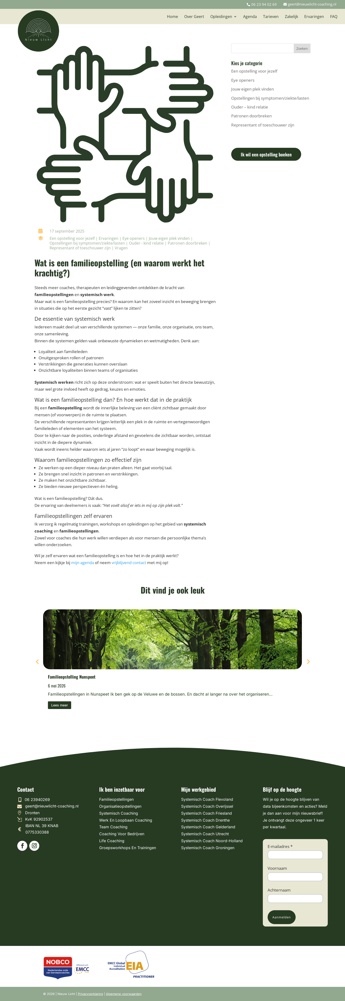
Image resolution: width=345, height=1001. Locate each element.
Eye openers (133, 238)
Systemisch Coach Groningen (207, 847)
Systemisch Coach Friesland (206, 813)
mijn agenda (82, 562)
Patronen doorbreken (187, 243)
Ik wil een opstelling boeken (266, 154)
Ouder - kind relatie (146, 243)
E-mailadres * (280, 846)
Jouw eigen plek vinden (169, 238)
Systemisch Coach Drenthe (205, 820)
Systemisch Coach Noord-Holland (212, 840)
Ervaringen (108, 238)
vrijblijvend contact (129, 562)
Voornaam (277, 868)
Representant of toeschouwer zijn (80, 248)
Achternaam (279, 890)
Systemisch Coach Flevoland (207, 799)
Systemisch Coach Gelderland (208, 826)
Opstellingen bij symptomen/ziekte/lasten (87, 243)
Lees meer (59, 705)
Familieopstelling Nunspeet (71, 677)
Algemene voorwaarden (124, 994)
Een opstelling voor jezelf (72, 238)
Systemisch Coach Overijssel (207, 806)
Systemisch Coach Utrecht (205, 833)
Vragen (121, 248)
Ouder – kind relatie (249, 107)
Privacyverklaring (90, 994)
